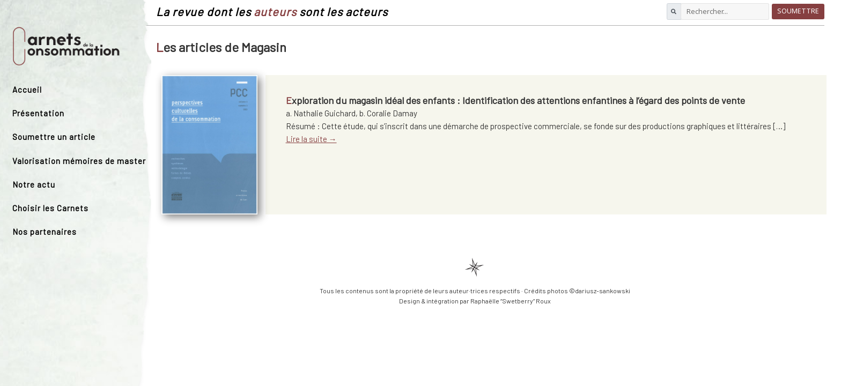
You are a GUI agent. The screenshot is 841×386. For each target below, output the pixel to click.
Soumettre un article (53, 137)
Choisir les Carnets (50, 208)
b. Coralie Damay (388, 113)
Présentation (38, 113)
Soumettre (798, 11)
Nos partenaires (44, 231)
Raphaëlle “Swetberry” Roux (510, 301)
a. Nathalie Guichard (321, 113)
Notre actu (33, 184)
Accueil (27, 89)
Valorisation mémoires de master (79, 161)
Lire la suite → (311, 139)
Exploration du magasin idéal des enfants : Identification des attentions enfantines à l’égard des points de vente (515, 100)
